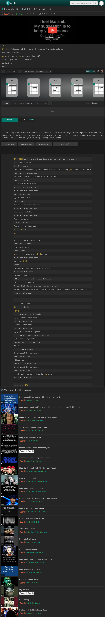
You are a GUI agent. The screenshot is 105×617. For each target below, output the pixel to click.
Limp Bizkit (22, 9)
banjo (37, 103)
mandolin (29, 103)
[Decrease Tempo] (3, 71)
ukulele (21, 103)
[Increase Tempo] (20, 71)
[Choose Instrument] (50, 103)
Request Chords (26, 451)
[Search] (95, 3)
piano (14, 103)
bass (45, 103)
